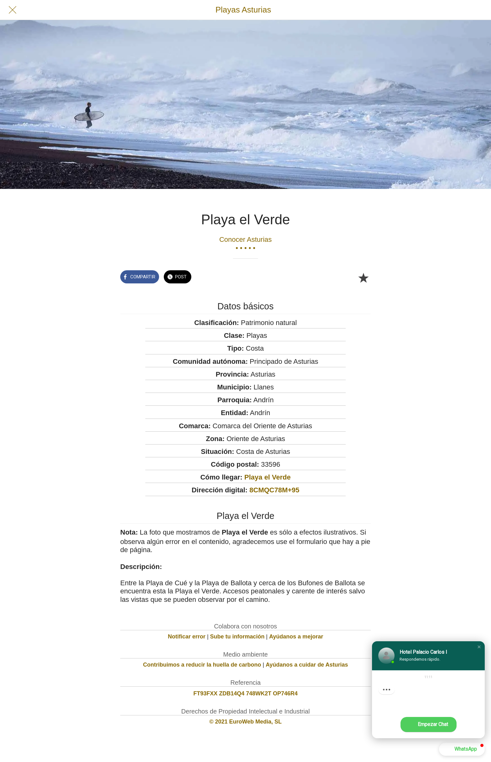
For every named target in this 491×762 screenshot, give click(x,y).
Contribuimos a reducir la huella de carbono (202, 665)
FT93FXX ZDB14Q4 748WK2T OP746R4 (245, 693)
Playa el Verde (267, 477)
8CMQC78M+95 (275, 490)
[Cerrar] (12, 10)
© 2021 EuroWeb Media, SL (245, 722)
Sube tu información (237, 636)
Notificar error (186, 636)
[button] (479, 647)
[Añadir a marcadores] (363, 277)
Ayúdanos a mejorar (296, 636)
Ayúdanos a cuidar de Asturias (307, 665)
